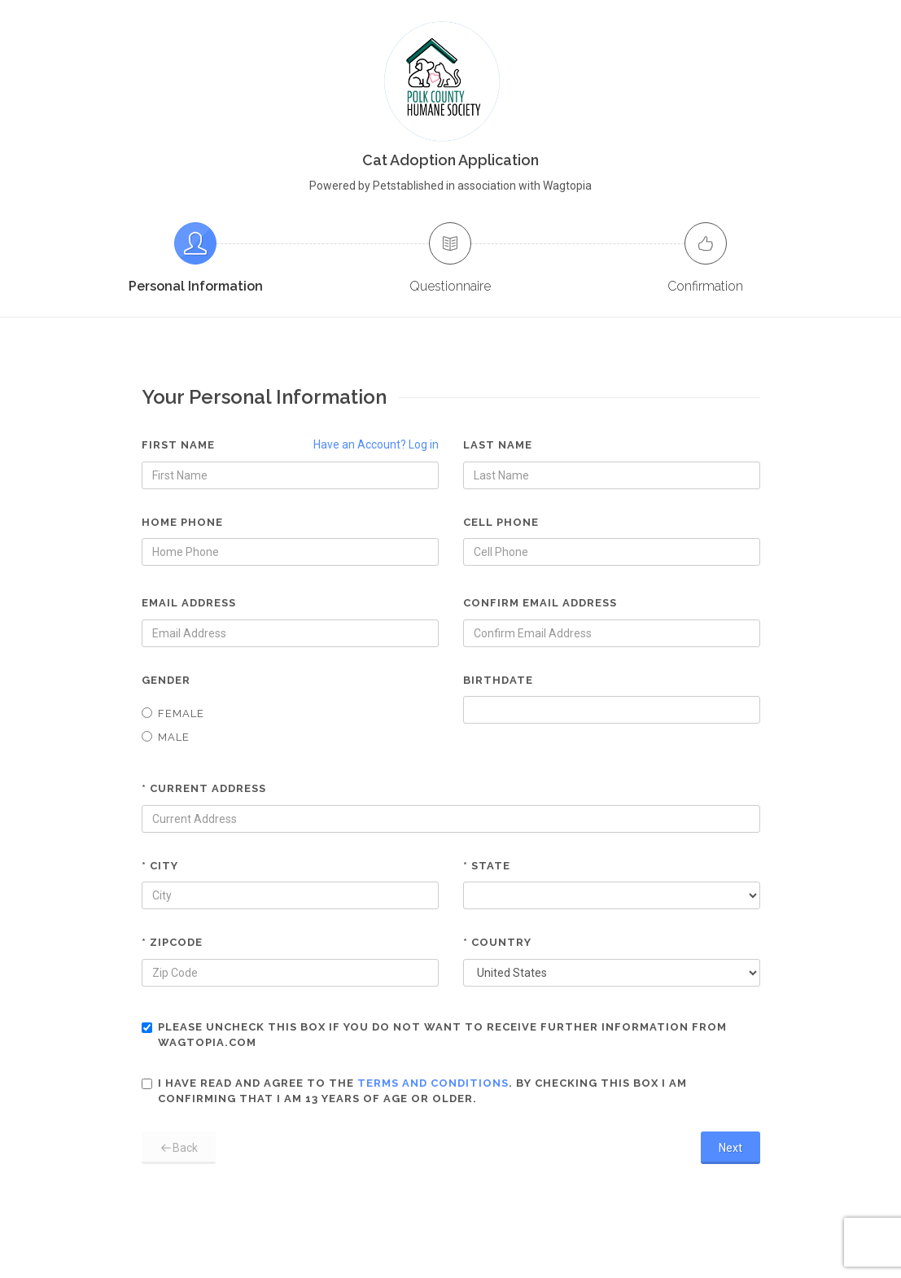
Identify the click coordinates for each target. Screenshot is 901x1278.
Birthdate (498, 680)
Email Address (189, 603)
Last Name (497, 445)
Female (173, 713)
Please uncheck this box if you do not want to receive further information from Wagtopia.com (434, 1035)
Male (166, 737)
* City (160, 866)
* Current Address (204, 788)
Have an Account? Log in (376, 444)
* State (486, 866)
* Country (497, 942)
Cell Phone (501, 522)
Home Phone (182, 522)
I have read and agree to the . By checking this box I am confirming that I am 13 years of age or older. (414, 1091)
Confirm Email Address (540, 603)
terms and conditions (433, 1083)
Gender (166, 680)
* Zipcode (172, 942)
